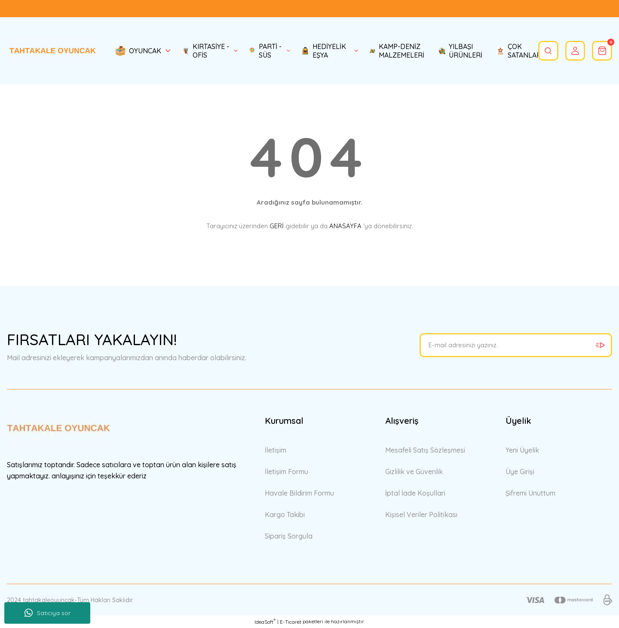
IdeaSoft (265, 621)
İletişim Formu (286, 471)
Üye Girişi (520, 471)
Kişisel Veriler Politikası (421, 514)
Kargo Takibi (285, 514)
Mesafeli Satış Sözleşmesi (425, 450)
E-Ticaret (290, 622)
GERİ (277, 226)
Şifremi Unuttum (530, 493)
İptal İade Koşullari (415, 493)
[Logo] (51, 50)
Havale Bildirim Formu (299, 493)
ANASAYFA (345, 226)
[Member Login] (569, 51)
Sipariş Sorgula (289, 536)
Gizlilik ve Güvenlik (414, 471)
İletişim (275, 450)
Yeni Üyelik (522, 450)
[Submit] (600, 345)
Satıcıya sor (47, 613)
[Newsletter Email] (516, 345)
